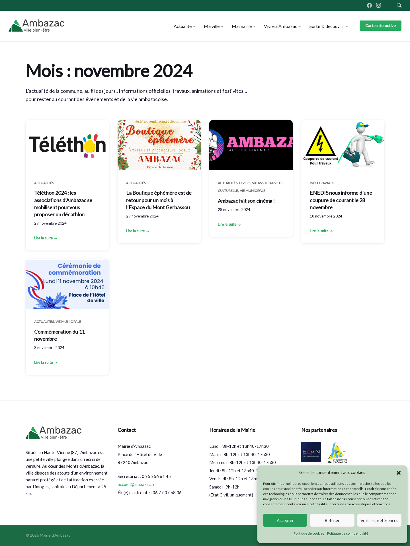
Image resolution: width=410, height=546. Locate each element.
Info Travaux (322, 183)
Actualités (44, 183)
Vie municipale (252, 190)
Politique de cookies (309, 533)
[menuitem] (183, 26)
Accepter (285, 520)
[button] (398, 472)
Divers (244, 183)
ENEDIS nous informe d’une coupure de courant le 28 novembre (341, 200)
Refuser (332, 520)
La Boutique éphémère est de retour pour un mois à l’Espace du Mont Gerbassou (159, 200)
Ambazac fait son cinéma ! (246, 201)
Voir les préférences (379, 520)
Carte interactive (380, 25)
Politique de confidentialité (347, 533)
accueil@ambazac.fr (136, 484)
